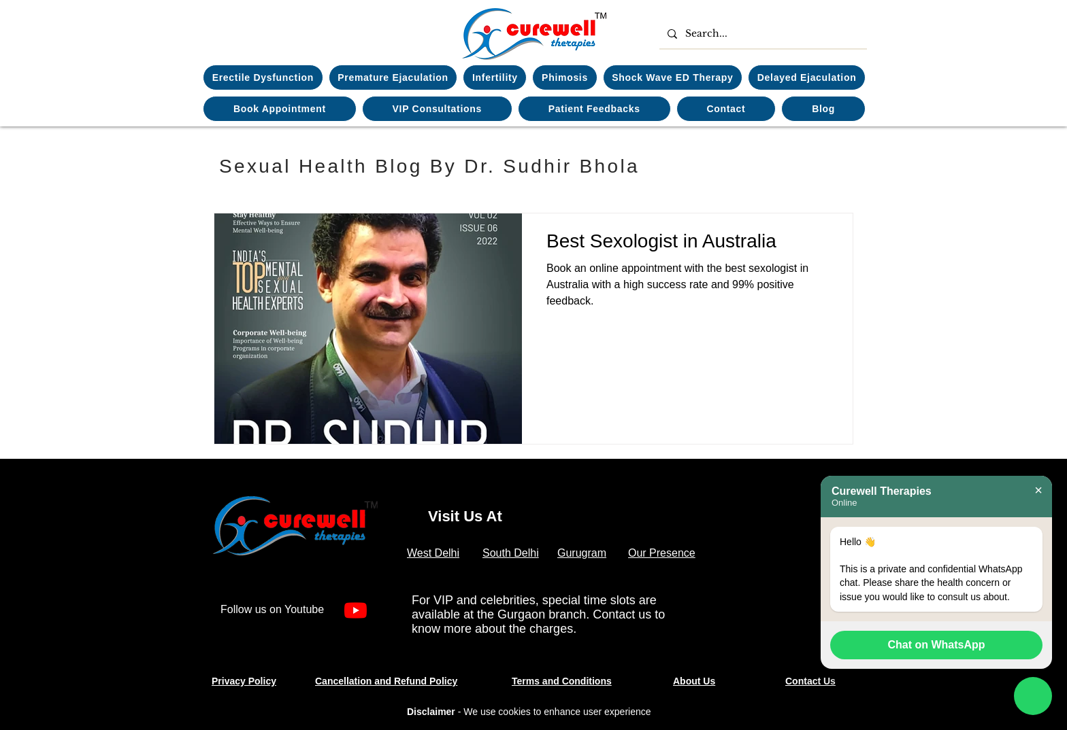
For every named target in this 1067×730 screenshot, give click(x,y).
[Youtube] (355, 610)
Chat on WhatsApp (936, 644)
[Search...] (761, 33)
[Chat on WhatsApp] (1033, 696)
